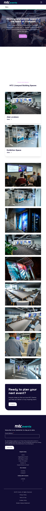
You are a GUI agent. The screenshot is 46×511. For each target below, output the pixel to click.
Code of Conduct (23, 460)
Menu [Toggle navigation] (6, 7)
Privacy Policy (23, 494)
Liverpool (23, 472)
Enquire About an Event (23, 465)
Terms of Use (23, 497)
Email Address (9, 433)
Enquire (23, 36)
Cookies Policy (23, 500)
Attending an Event (23, 458)
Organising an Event (23, 456)
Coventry (23, 470)
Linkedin (23, 478)
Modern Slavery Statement (23, 503)
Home (23, 454)
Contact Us (23, 463)
